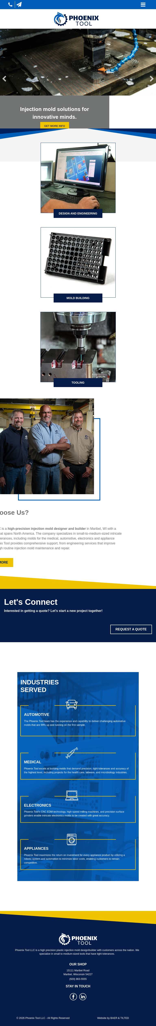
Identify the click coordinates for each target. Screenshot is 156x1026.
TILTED (124, 1018)
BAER (113, 1018)
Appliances (56, 814)
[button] (4, 78)
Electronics (57, 791)
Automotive (56, 744)
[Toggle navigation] (143, 4)
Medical (54, 769)
